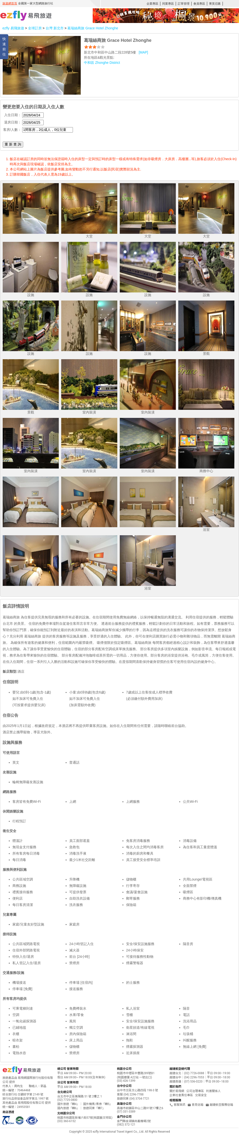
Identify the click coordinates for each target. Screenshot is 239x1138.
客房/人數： (12, 130)
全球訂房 (35, 28)
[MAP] (143, 52)
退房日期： (12, 122)
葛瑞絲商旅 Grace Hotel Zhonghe (92, 28)
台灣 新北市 (55, 28)
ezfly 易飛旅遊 (13, 28)
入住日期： (12, 115)
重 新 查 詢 (13, 144)
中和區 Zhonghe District (102, 63)
